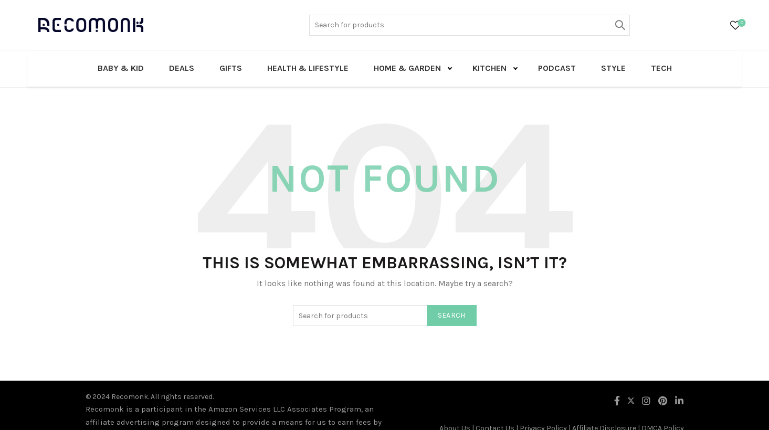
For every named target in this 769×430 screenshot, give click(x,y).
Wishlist (741, 23)
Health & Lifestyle (308, 68)
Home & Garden (407, 68)
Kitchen (489, 68)
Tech (661, 68)
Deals (181, 68)
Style (613, 68)
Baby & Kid (121, 68)
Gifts (230, 68)
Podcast (557, 68)
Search (619, 25)
